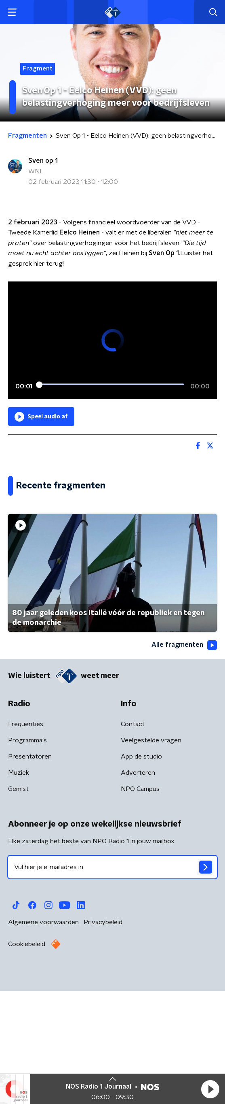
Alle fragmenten (184, 763)
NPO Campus (140, 907)
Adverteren (138, 891)
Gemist (18, 907)
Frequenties (25, 842)
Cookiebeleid (26, 1062)
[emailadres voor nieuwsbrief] (112, 985)
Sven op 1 (43, 161)
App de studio (141, 875)
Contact (133, 842)
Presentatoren (30, 875)
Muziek (18, 891)
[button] (210, 1089)
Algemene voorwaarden (43, 1040)
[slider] (111, 384)
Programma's (27, 858)
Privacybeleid (103, 1040)
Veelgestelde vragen (151, 858)
